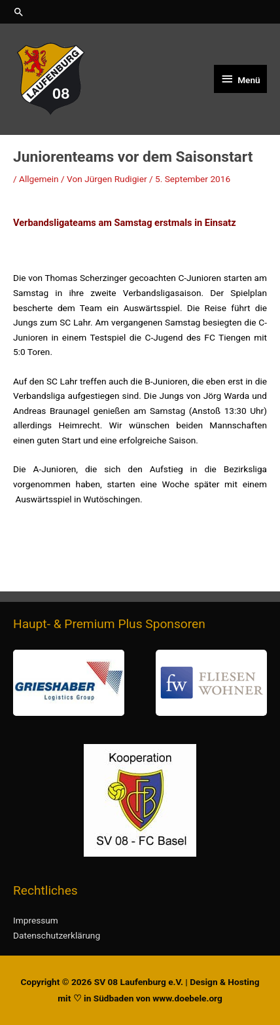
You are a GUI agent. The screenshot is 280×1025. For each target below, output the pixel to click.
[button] (140, 12)
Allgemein (39, 179)
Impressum (35, 920)
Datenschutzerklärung (56, 935)
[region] (140, 682)
